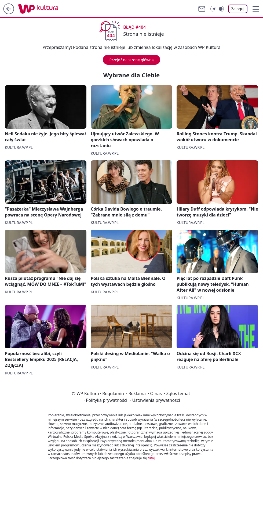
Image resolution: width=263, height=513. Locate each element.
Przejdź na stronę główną (131, 59)
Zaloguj (237, 8)
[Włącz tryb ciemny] (217, 9)
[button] (255, 9)
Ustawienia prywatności (155, 400)
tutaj (151, 458)
